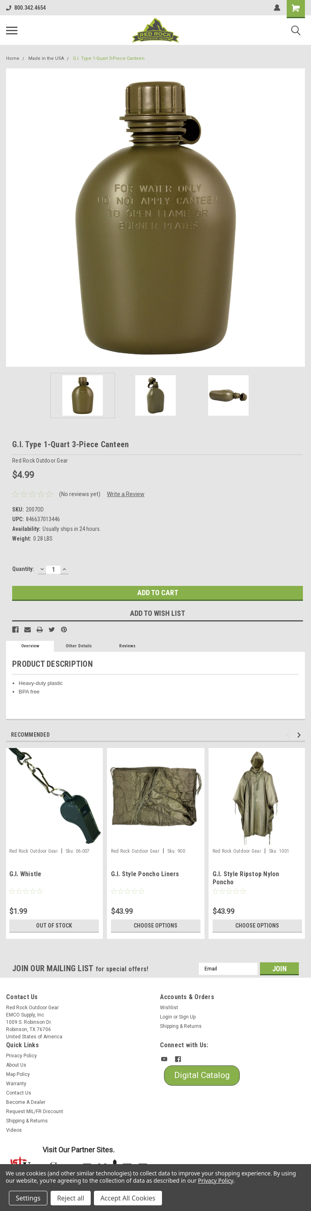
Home (12, 58)
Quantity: (23, 569)
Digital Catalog (202, 1075)
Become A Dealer (25, 1102)
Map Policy (18, 1074)
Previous (289, 735)
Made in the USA (46, 58)
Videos (14, 1130)
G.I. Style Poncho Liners (145, 874)
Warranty (16, 1083)
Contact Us (18, 1093)
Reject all (70, 1198)
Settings (28, 1198)
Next (300, 735)
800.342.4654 (26, 7)
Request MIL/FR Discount (34, 1111)
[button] (202, 1075)
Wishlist (169, 1007)
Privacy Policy (21, 1056)
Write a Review (126, 494)
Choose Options (155, 925)
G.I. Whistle (25, 874)
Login (166, 1017)
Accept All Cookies (128, 1198)
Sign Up (187, 1017)
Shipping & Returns (181, 1026)
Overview (30, 646)
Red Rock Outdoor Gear (33, 851)
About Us (16, 1065)
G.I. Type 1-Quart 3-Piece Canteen (109, 58)
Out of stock (54, 925)
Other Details (79, 646)
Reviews (127, 646)
